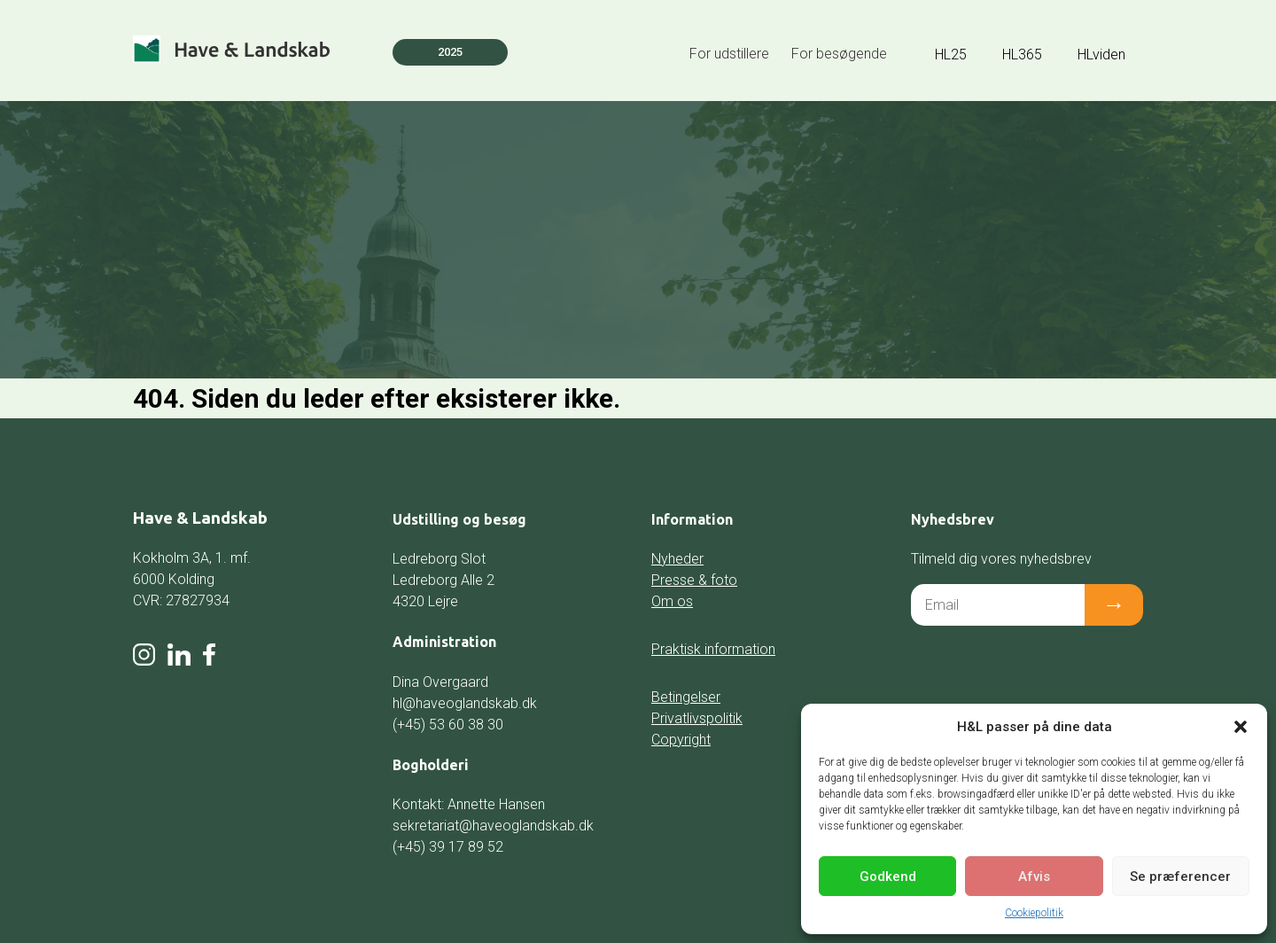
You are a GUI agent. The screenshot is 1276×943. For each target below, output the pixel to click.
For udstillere (729, 53)
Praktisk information (713, 649)
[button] (1240, 727)
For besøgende (839, 53)
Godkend (888, 877)
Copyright (681, 739)
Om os (672, 601)
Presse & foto (694, 580)
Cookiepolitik (1034, 913)
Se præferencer (1180, 877)
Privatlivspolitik (697, 718)
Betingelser (685, 697)
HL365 (1022, 54)
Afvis (1034, 877)
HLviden (1101, 54)
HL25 (951, 54)
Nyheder (677, 558)
